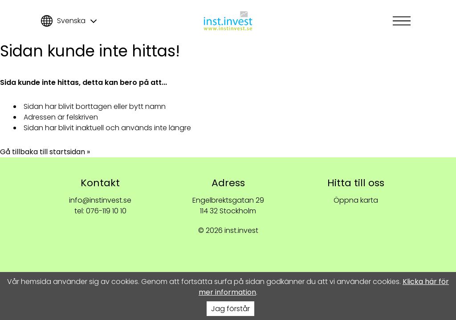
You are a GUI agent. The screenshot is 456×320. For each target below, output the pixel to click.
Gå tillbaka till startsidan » (45, 152)
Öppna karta (356, 200)
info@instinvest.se (100, 200)
